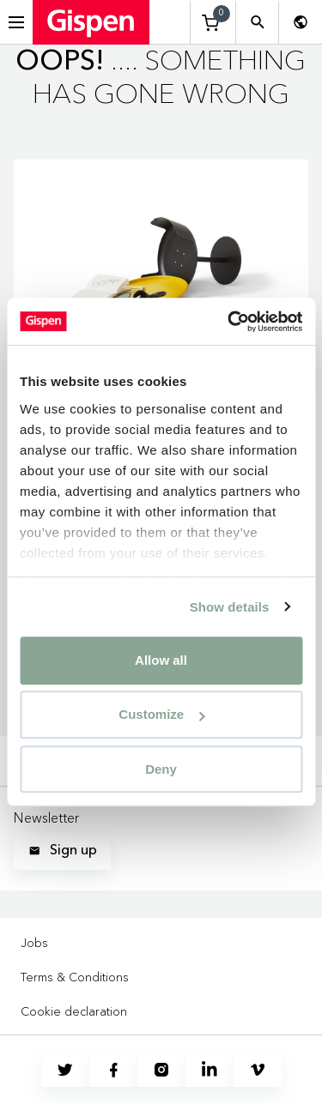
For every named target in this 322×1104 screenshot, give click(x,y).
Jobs (34, 942)
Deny (161, 769)
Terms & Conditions (75, 977)
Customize (161, 714)
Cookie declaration (74, 1011)
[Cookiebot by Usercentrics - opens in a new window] (229, 322)
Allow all (161, 660)
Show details (230, 607)
